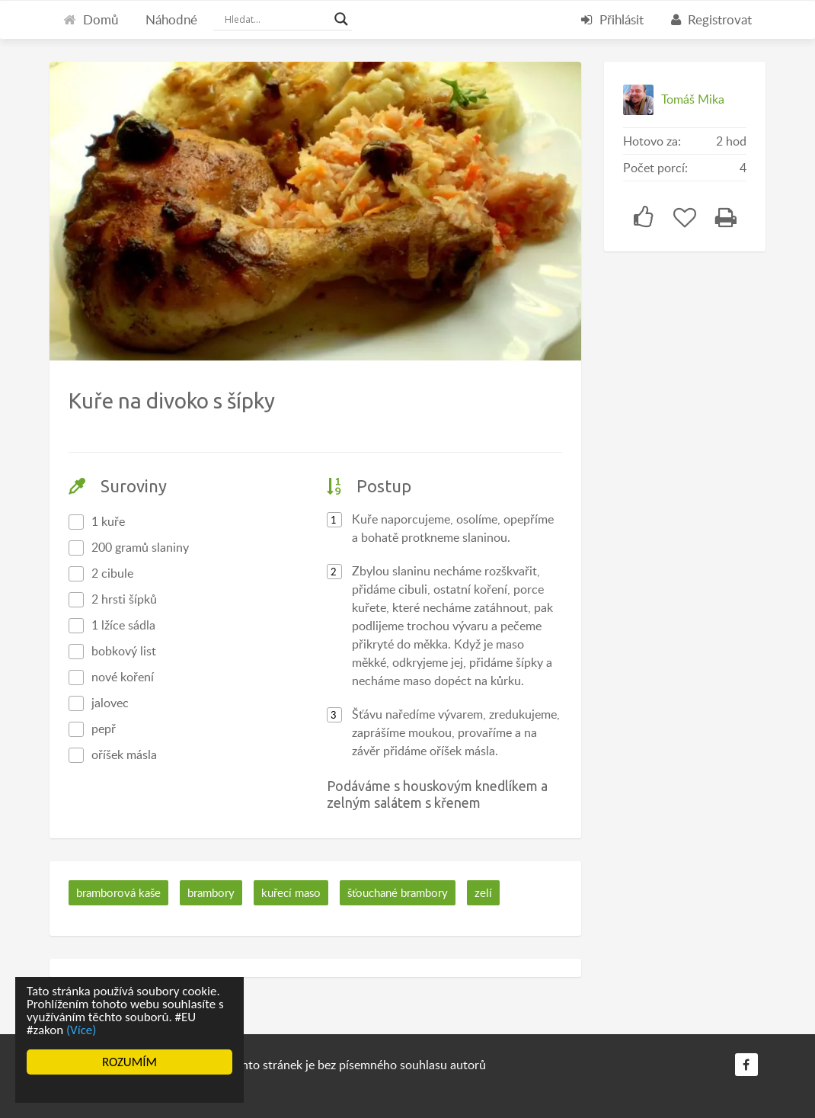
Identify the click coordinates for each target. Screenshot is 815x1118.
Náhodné (171, 19)
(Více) (81, 1030)
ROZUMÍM (129, 1062)
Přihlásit (612, 19)
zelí (483, 892)
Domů (90, 19)
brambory (211, 892)
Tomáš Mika (692, 99)
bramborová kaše (118, 892)
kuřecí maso (291, 892)
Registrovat (711, 19)
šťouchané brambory (397, 892)
